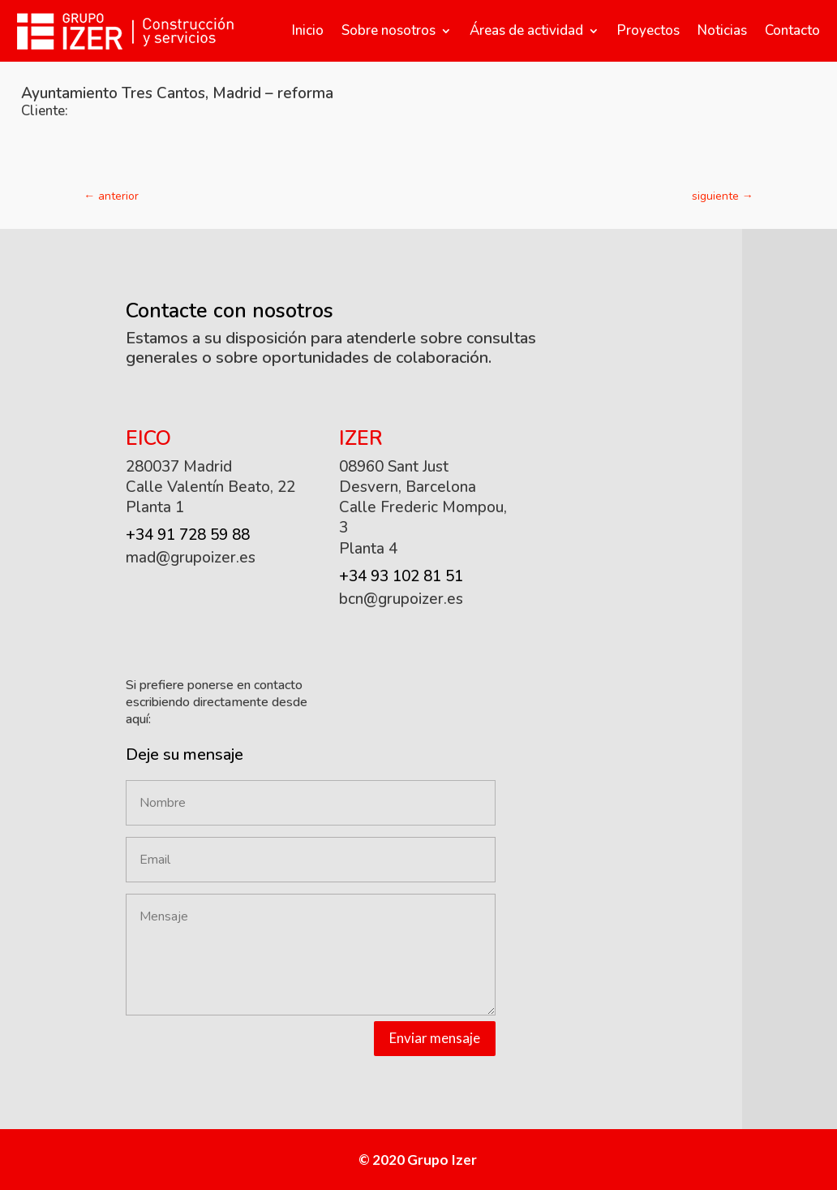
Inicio (308, 30)
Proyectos (648, 30)
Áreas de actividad (526, 30)
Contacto (792, 30)
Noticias (722, 30)
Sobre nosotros (388, 30)
